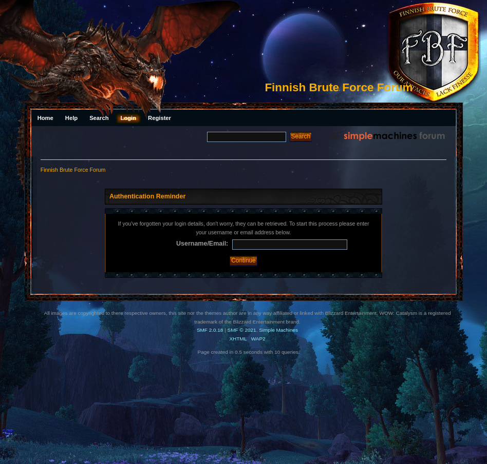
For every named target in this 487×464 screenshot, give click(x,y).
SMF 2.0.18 (210, 330)
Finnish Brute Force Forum (339, 87)
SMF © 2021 (242, 330)
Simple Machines (278, 330)
